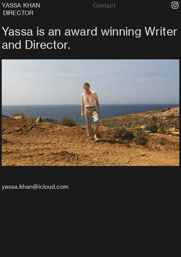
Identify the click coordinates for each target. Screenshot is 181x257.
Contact (104, 5)
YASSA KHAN (22, 5)
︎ (175, 5)
